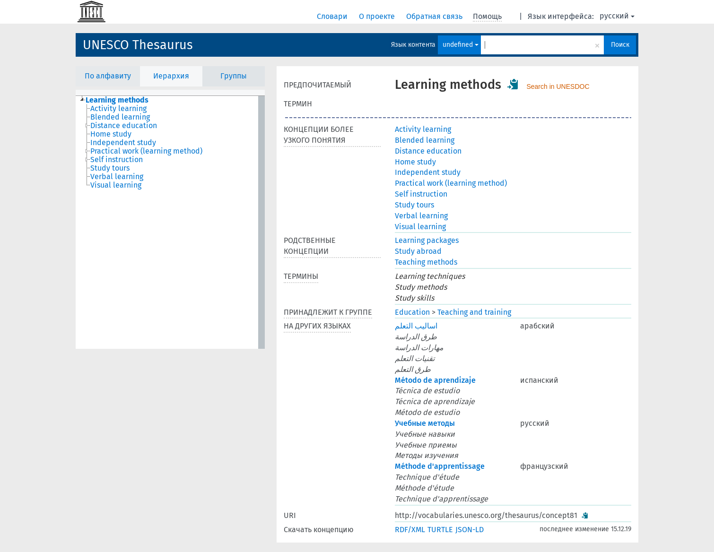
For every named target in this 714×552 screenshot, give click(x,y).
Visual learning (420, 226)
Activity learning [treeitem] (118, 108)
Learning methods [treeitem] (117, 100)
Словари (333, 16)
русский (617, 15)
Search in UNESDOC (557, 86)
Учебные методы (425, 423)
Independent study (428, 172)
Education (412, 312)
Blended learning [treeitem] (120, 117)
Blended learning (424, 140)
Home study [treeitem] (110, 134)
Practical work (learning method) (451, 183)
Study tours (414, 204)
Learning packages (427, 240)
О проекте (378, 16)
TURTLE (440, 529)
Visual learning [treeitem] (115, 185)
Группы (233, 75)
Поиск (620, 45)
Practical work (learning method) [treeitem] (146, 151)
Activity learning (423, 129)
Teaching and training (474, 312)
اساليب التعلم (416, 325)
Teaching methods (426, 262)
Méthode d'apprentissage (440, 466)
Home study (415, 161)
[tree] (170, 222)
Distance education (428, 151)
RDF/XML (410, 529)
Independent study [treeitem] (123, 142)
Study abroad (418, 251)
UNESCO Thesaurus (138, 44)
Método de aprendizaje (435, 380)
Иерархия (171, 75)
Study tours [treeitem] (110, 168)
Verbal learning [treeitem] (116, 176)
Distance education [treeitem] (123, 125)
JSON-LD (469, 529)
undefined (461, 45)
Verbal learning (421, 215)
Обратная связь (435, 16)
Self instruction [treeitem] (116, 159)
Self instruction (421, 194)
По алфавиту (108, 75)
